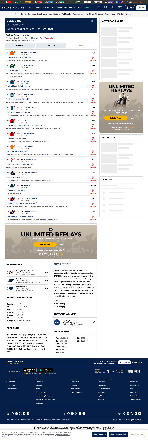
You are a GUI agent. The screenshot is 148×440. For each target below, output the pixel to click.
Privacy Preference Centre (52, 420)
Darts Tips (133, 392)
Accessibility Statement (44, 396)
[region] (74, 435)
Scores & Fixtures (104, 389)
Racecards (101, 381)
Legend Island (30, 133)
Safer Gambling (76, 392)
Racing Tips (134, 381)
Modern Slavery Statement (45, 399)
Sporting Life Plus (42, 389)
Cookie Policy (65, 420)
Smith (26, 120)
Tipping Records (136, 399)
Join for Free (45, 244)
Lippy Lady (28, 65)
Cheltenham (10, 381)
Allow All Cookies (99, 434)
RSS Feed (39, 403)
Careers (39, 385)
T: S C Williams (78, 325)
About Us (39, 381)
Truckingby (29, 107)
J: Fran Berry (67, 325)
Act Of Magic (29, 94)
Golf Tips (133, 389)
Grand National (11, 389)
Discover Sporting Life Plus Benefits (50, 250)
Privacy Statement (36, 420)
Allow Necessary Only (118, 434)
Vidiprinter (101, 392)
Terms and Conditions (12, 420)
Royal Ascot (10, 385)
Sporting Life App (42, 392)
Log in (63, 244)
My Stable (101, 396)
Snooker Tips (134, 396)
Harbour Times (30, 159)
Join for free (125, 362)
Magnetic (28, 185)
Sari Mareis (28, 146)
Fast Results (102, 385)
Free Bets (101, 399)
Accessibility (75, 389)
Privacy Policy (25, 420)
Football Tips (134, 385)
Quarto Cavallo (31, 198)
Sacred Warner (31, 172)
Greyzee (27, 81)
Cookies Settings (137, 434)
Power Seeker (30, 211)
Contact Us (75, 381)
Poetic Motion (30, 52)
